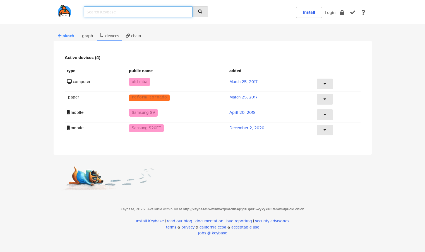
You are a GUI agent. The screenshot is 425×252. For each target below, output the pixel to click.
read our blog (179, 221)
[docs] (363, 12)
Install (309, 12)
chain (133, 36)
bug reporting (239, 221)
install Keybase (150, 221)
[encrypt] (342, 12)
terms (171, 227)
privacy (188, 227)
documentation (209, 221)
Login (330, 12)
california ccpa (213, 227)
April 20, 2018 (242, 112)
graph (87, 36)
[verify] (352, 12)
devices (109, 36)
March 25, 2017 (243, 81)
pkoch (66, 36)
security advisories (272, 221)
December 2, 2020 (246, 128)
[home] (64, 10)
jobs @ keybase (212, 233)
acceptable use (245, 227)
